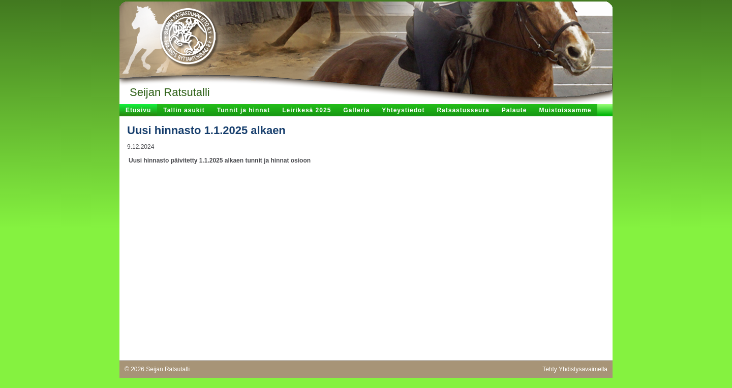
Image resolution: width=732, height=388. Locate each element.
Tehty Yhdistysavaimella (574, 369)
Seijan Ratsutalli (170, 92)
